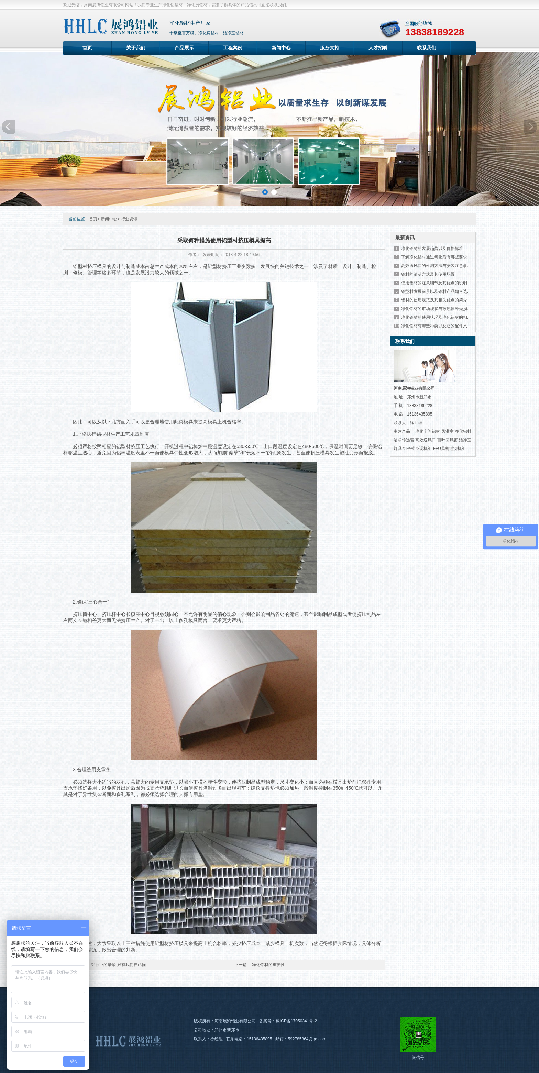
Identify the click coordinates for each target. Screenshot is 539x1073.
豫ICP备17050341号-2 (296, 1021)
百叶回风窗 (447, 440)
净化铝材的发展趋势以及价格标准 (432, 248)
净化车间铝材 (427, 431)
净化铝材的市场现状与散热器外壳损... (436, 308)
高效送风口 (425, 440)
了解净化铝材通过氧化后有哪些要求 (434, 257)
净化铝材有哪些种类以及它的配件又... (436, 325)
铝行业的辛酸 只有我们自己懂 (118, 964)
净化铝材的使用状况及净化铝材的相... (436, 317)
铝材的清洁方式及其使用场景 (428, 274)
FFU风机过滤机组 (449, 448)
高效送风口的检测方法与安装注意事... (436, 265)
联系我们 (426, 48)
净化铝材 (463, 431)
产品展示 (184, 48)
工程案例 (232, 48)
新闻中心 (281, 48)
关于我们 (135, 48)
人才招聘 (378, 48)
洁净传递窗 (404, 440)
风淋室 (447, 431)
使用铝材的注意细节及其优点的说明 (434, 282)
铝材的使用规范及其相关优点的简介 (434, 300)
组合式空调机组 (417, 448)
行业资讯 (129, 219)
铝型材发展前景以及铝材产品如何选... (436, 291)
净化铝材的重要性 (268, 964)
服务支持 (329, 48)
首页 (87, 48)
